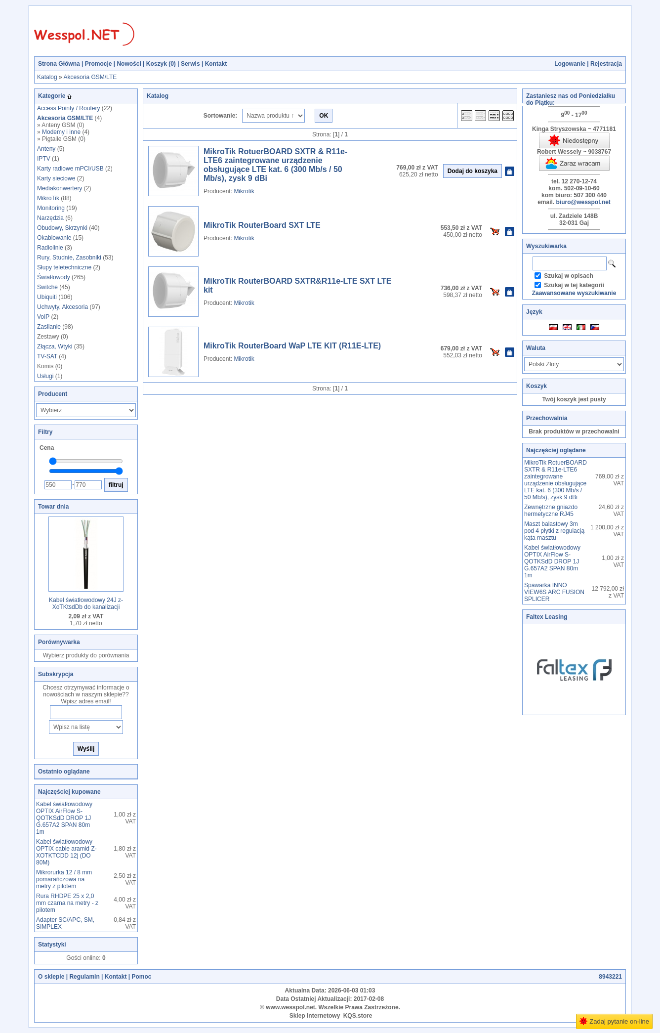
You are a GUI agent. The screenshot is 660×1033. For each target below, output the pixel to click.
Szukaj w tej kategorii (574, 285)
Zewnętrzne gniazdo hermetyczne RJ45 (551, 510)
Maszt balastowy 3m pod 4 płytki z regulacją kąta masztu (554, 530)
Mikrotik (244, 191)
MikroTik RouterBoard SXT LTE (262, 225)
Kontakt (216, 63)
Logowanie (569, 63)
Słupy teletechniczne (64, 267)
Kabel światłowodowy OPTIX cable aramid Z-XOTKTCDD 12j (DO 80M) (66, 852)
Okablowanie (54, 237)
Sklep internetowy (314, 1015)
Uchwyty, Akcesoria (62, 306)
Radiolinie (50, 247)
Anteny (46, 148)
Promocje (98, 63)
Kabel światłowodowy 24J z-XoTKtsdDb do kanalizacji (86, 603)
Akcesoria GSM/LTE (90, 77)
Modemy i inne (61, 132)
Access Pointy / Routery (68, 108)
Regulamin (84, 976)
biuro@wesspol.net (583, 202)
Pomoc (141, 976)
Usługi (45, 376)
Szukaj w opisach (568, 275)
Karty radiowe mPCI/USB (70, 168)
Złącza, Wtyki (54, 346)
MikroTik (48, 198)
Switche (47, 287)
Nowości (129, 63)
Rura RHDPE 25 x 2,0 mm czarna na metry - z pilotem (67, 903)
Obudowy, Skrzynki (62, 227)
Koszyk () (161, 63)
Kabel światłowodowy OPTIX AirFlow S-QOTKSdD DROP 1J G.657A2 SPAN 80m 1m (64, 818)
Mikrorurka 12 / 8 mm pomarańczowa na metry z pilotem (64, 879)
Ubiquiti (47, 297)
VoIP (43, 316)
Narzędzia (50, 218)
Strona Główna (59, 63)
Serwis (190, 63)
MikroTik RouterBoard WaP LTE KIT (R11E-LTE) (292, 346)
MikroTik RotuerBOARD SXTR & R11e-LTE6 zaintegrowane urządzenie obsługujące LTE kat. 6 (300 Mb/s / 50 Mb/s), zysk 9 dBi (275, 164)
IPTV (43, 158)
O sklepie (51, 976)
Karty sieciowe (56, 178)
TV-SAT (47, 356)
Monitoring (51, 208)
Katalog (47, 77)
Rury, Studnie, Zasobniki (69, 257)
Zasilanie (49, 326)
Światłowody (53, 277)
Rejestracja (606, 63)
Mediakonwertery (59, 188)
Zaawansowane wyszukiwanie (574, 293)
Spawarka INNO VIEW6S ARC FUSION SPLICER (554, 592)
